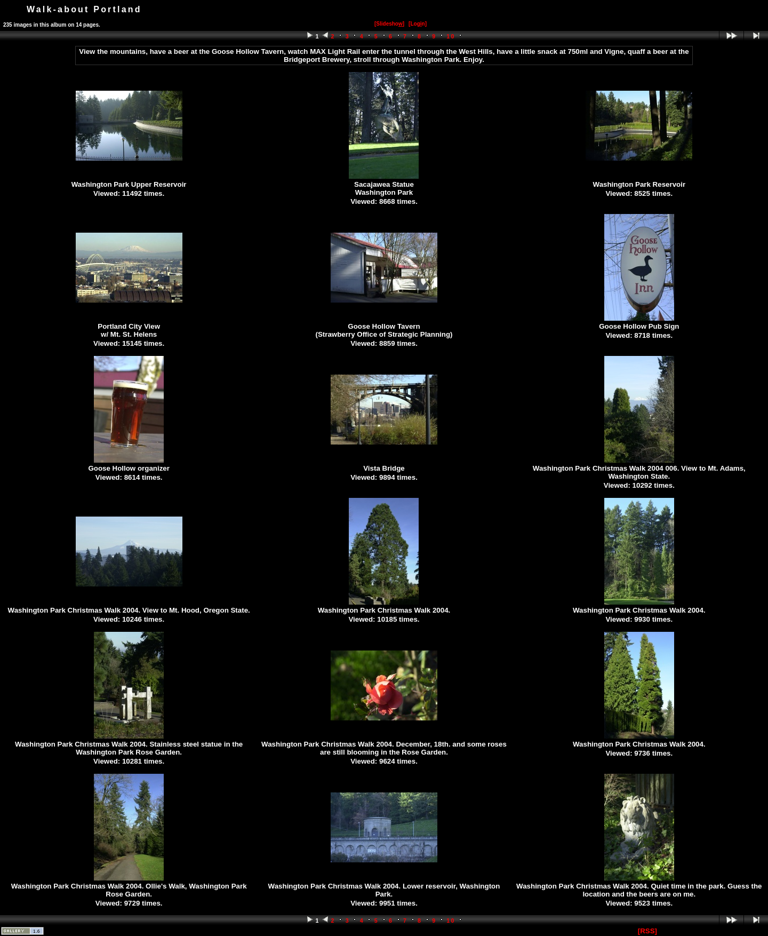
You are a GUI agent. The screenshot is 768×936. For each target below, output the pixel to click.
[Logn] (418, 24)
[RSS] (647, 931)
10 (450, 36)
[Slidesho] (389, 24)
